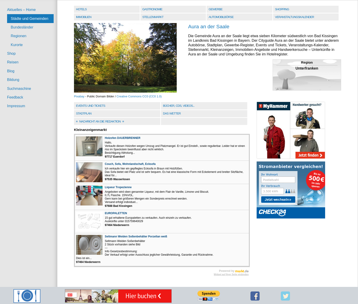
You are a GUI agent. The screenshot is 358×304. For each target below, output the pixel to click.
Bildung (13, 80)
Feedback (15, 97)
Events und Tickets (90, 105)
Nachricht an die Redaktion (100, 121)
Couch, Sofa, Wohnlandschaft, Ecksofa (130, 164)
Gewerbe (215, 9)
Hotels (81, 9)
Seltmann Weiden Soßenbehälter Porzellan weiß (136, 236)
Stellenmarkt (152, 17)
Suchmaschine (19, 89)
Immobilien (83, 17)
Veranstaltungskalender (294, 17)
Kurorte (17, 45)
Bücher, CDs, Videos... (179, 105)
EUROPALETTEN (116, 213)
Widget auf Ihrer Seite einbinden (231, 274)
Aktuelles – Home (21, 10)
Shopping (282, 9)
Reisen (12, 62)
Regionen (18, 36)
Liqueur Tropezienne (118, 187)
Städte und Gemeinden (29, 19)
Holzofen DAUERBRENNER (122, 138)
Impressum (16, 106)
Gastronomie (152, 9)
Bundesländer (22, 27)
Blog (10, 71)
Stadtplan (83, 113)
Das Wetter (172, 113)
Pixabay (79, 96)
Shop (11, 53)
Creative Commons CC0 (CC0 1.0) (139, 96)
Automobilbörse (221, 17)
